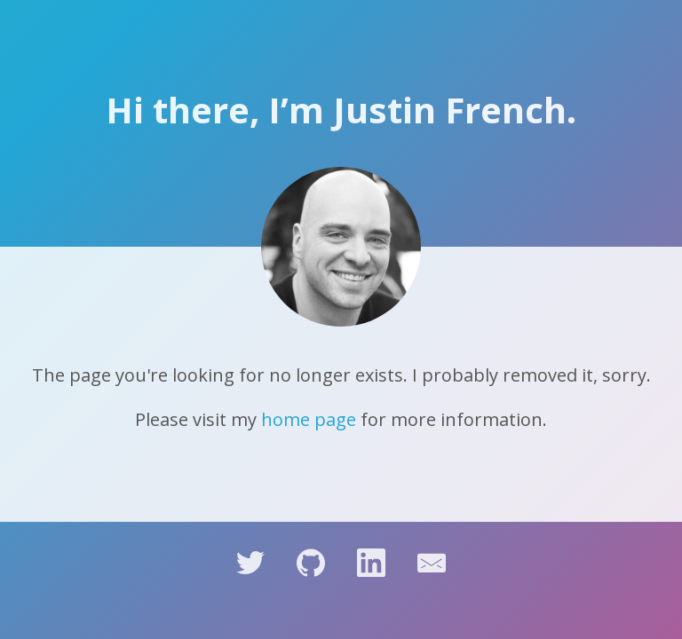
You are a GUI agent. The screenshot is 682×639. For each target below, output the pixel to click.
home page (308, 419)
